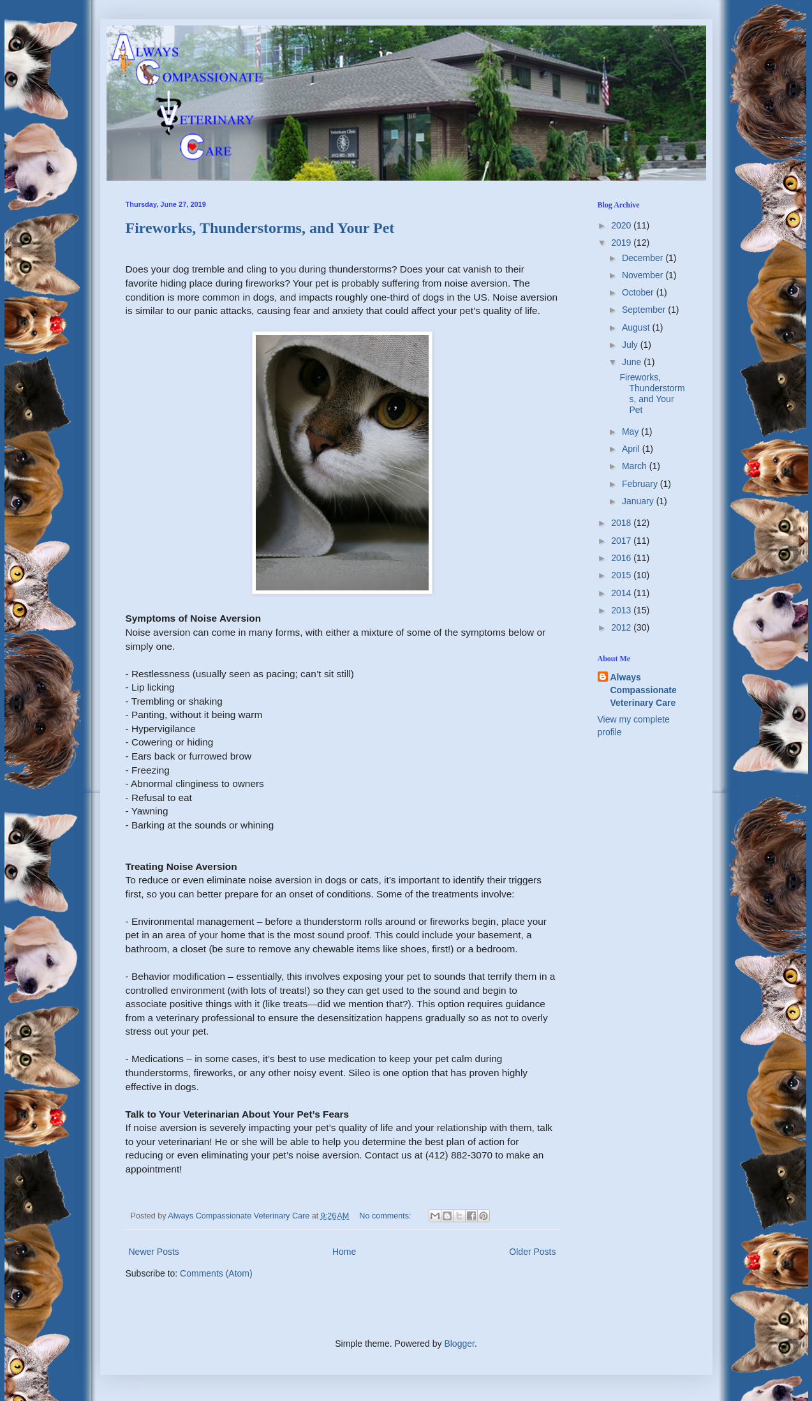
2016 (622, 558)
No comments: (386, 1215)
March (635, 466)
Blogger (459, 1343)
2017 (622, 541)
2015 (622, 575)
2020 (622, 225)
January (639, 501)
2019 (622, 242)
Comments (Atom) (216, 1273)
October (639, 292)
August (637, 327)
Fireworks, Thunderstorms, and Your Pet (260, 228)
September (645, 309)
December (643, 258)
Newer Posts (154, 1252)
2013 (622, 610)
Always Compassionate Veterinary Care (643, 689)
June (633, 362)
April (632, 449)
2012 (622, 627)
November (643, 275)
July (631, 345)
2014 (622, 593)
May (631, 431)
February (641, 484)
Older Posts (532, 1252)
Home (344, 1252)
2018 (622, 523)
